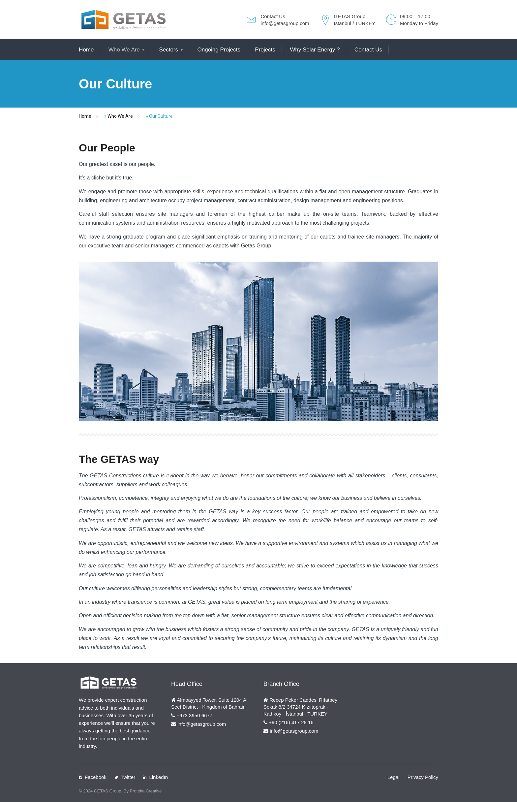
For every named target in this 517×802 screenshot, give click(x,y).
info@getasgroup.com (285, 23)
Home (86, 50)
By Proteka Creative (143, 790)
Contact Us (368, 50)
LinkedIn (158, 777)
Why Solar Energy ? (315, 50)
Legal (393, 777)
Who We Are (124, 50)
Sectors (168, 50)
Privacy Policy (423, 777)
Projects (265, 50)
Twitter (128, 777)
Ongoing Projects (218, 50)
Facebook (95, 777)
